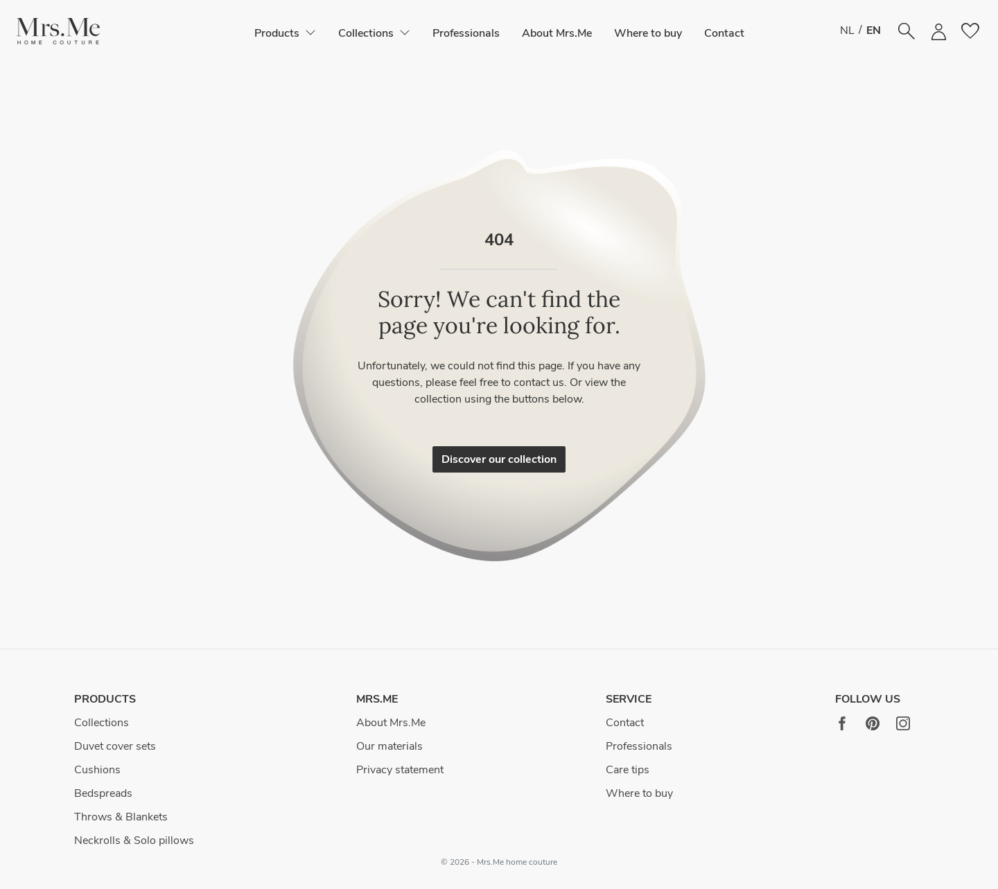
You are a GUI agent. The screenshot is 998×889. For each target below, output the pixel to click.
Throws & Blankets (121, 817)
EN (873, 30)
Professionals (466, 33)
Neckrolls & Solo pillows (134, 840)
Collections (101, 722)
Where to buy (648, 33)
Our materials (389, 746)
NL (847, 30)
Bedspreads (103, 793)
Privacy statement (400, 769)
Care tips (627, 769)
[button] (58, 31)
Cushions (97, 769)
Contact (724, 33)
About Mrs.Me (557, 33)
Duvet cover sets (115, 746)
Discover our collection (499, 459)
